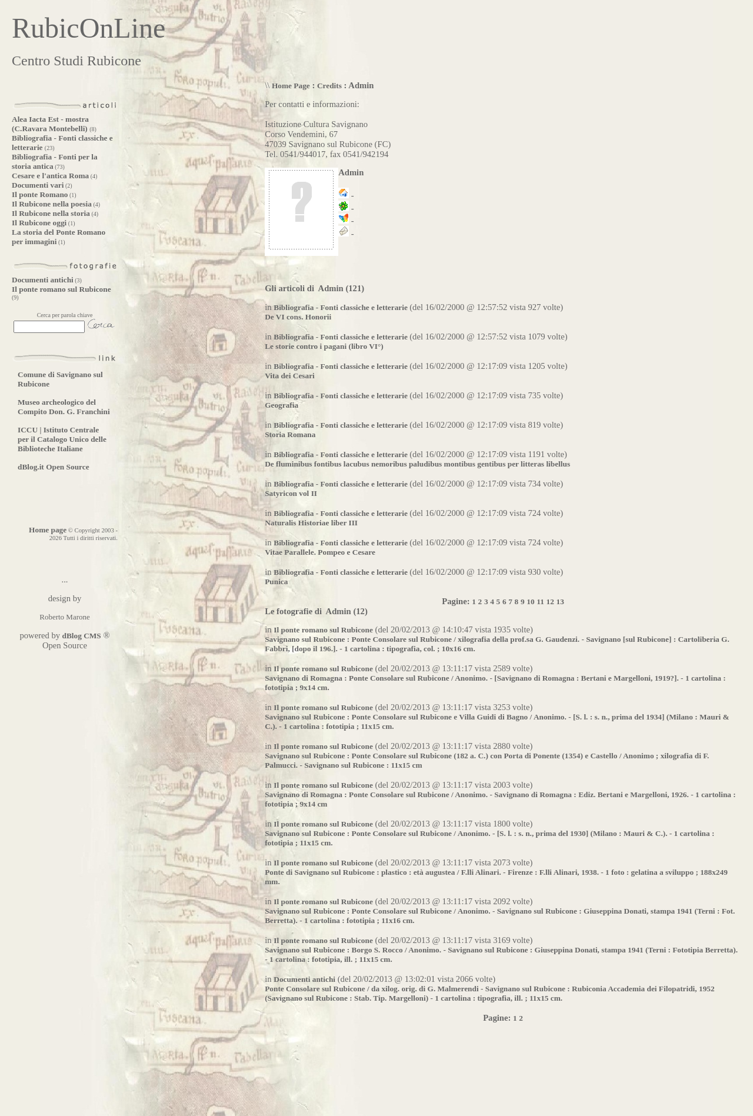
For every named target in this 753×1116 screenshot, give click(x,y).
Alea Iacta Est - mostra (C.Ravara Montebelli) (50, 124)
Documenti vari (38, 185)
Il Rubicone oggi (39, 222)
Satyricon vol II (291, 493)
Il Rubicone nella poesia (52, 203)
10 (530, 601)
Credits (329, 85)
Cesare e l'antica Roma (50, 175)
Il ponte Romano (40, 194)
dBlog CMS (80, 635)
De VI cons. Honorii (298, 316)
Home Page (291, 85)
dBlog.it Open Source (53, 466)
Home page (47, 529)
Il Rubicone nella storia (51, 213)
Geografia (281, 405)
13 (560, 601)
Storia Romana (290, 434)
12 (550, 601)
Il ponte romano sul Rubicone (61, 289)
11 (540, 601)
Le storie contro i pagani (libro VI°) (324, 346)
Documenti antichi (43, 279)
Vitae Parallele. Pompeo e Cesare (320, 552)
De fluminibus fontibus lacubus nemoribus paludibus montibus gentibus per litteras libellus (417, 463)
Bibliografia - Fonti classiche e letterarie (341, 307)
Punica (276, 581)
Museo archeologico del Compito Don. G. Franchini (64, 407)
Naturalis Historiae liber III (311, 522)
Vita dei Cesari (290, 375)
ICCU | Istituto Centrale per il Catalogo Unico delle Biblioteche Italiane (62, 439)
